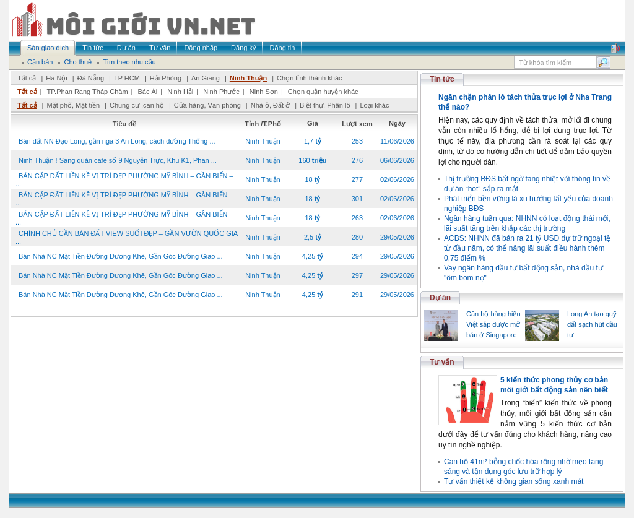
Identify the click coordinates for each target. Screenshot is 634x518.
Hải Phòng (165, 78)
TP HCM (127, 78)
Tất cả (26, 78)
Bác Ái (147, 91)
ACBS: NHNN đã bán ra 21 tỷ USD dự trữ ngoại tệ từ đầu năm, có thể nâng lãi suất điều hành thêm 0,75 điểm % (527, 248)
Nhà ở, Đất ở (270, 105)
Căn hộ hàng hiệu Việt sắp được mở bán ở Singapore (493, 324)
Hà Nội (56, 78)
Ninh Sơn (264, 91)
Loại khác (374, 105)
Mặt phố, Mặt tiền (73, 105)
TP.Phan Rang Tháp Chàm (87, 91)
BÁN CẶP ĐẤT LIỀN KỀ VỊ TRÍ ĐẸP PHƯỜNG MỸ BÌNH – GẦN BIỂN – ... (124, 180)
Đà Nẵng (90, 78)
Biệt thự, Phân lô (325, 105)
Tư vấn (442, 362)
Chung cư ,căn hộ (137, 105)
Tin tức (442, 79)
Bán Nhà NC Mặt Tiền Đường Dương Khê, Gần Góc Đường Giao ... (121, 256)
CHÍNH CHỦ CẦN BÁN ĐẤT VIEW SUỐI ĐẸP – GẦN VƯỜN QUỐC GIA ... (126, 237)
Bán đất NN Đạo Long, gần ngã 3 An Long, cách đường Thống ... (117, 141)
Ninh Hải (180, 91)
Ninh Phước (221, 91)
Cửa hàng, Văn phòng (207, 105)
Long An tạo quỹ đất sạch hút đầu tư (592, 324)
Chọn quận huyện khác (323, 91)
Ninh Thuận (248, 78)
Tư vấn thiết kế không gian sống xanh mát (513, 481)
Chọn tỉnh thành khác (309, 78)
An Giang (205, 78)
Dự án (440, 297)
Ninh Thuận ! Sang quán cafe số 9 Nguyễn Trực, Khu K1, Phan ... (118, 160)
